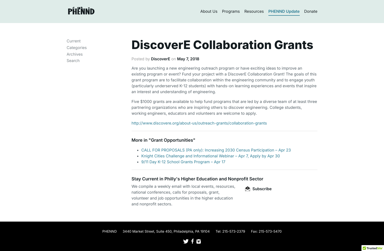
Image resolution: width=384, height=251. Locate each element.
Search (73, 60)
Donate (310, 11)
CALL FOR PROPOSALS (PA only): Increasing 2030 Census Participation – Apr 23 (216, 150)
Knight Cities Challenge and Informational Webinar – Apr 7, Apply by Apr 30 (210, 155)
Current (74, 40)
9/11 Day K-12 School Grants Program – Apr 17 (183, 161)
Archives (75, 54)
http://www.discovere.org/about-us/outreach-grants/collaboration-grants (199, 123)
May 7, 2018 (188, 58)
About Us (208, 11)
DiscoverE (160, 58)
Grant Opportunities (172, 140)
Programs (231, 11)
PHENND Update (284, 11)
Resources (254, 11)
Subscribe (258, 188)
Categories (77, 47)
